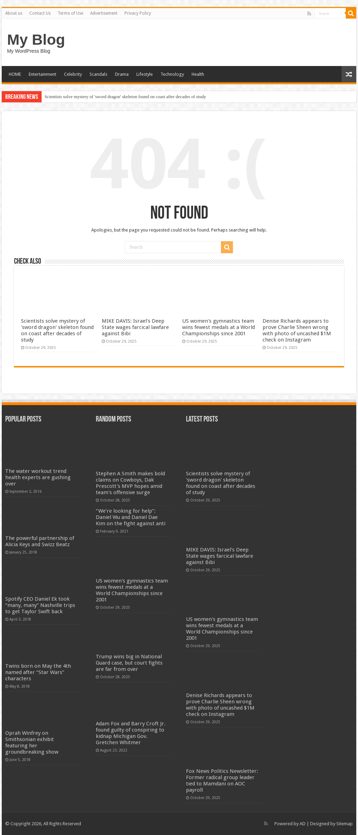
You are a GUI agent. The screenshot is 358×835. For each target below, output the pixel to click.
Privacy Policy (137, 13)
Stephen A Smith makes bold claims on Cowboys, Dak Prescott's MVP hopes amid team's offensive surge (130, 483)
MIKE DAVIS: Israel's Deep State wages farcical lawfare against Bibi (135, 327)
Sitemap (344, 823)
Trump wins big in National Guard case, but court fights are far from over (129, 662)
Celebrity (73, 74)
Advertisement (103, 13)
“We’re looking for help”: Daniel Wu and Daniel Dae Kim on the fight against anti (130, 517)
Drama (122, 74)
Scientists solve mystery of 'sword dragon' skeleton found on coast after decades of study (125, 96)
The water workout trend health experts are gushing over (38, 477)
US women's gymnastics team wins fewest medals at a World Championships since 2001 (218, 327)
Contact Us (40, 13)
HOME (15, 74)
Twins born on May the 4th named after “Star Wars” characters (38, 672)
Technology (172, 74)
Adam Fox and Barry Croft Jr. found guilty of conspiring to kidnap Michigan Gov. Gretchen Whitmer (130, 733)
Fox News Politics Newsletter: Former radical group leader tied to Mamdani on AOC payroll (222, 780)
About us (13, 13)
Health (198, 74)
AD (303, 823)
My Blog (36, 39)
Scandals (98, 74)
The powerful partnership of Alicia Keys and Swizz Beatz (39, 541)
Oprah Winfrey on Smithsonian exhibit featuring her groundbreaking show (31, 742)
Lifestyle (144, 74)
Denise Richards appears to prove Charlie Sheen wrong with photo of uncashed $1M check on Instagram (297, 330)
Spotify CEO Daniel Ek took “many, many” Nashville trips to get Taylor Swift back (40, 605)
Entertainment (42, 74)
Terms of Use (70, 13)
